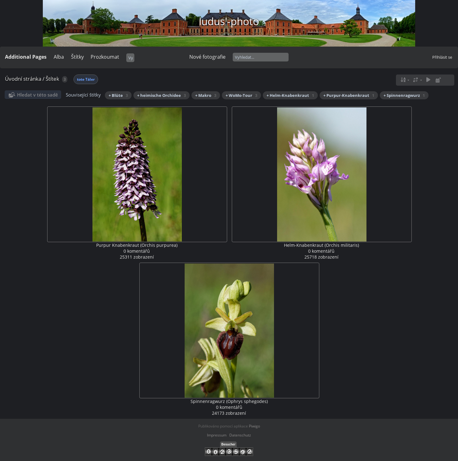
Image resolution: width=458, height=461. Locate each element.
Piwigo (254, 426)
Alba (59, 56)
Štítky (77, 56)
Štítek (52, 78)
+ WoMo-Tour (241, 95)
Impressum (217, 435)
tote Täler (86, 79)
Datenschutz (240, 435)
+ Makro (205, 95)
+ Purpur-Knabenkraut (348, 95)
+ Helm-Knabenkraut (290, 95)
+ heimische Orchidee (161, 95)
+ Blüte (118, 95)
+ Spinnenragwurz (404, 95)
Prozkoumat (105, 56)
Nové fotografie (207, 56)
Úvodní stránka (23, 78)
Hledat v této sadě (37, 95)
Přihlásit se (442, 57)
